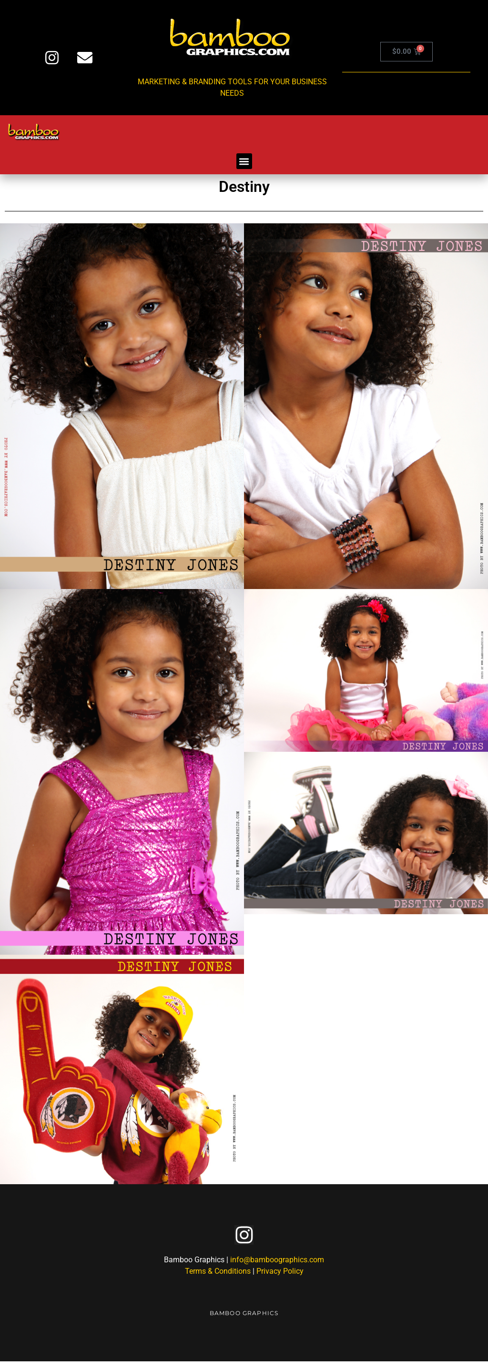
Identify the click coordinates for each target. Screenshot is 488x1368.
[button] (244, 161)
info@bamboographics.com (277, 1266)
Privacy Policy (280, 1277)
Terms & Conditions (218, 1277)
